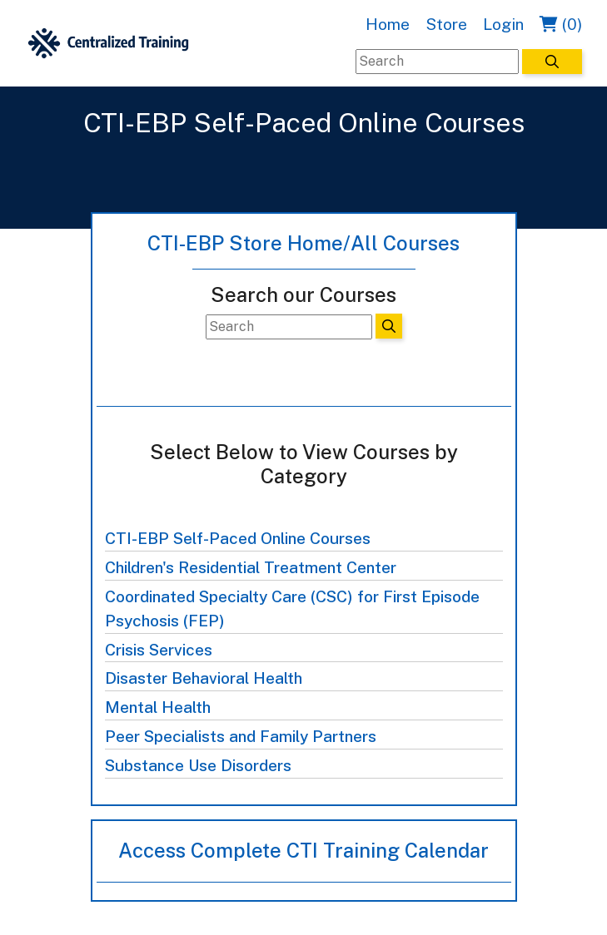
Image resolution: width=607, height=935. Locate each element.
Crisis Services (158, 650)
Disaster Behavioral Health (203, 678)
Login (503, 24)
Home (388, 24)
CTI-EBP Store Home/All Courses (303, 243)
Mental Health (158, 707)
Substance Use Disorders (198, 765)
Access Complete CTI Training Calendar (303, 850)
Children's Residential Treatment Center (250, 567)
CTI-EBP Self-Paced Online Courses (238, 538)
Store (446, 24)
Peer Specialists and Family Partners (240, 736)
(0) (561, 24)
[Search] (437, 61)
